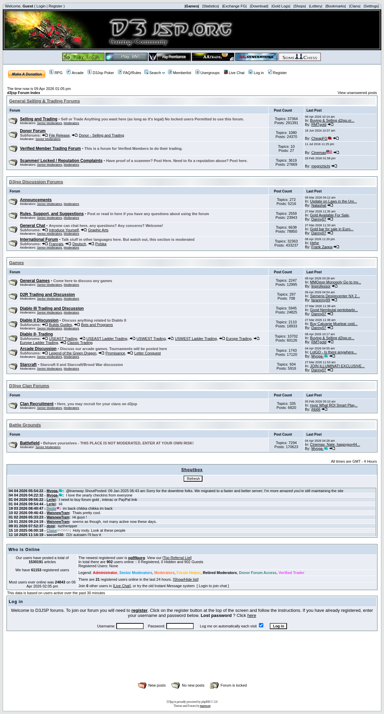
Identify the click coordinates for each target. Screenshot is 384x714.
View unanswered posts (357, 93)
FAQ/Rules (129, 73)
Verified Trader (291, 573)
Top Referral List (177, 558)
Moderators (71, 123)
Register (56, 6)
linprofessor (321, 286)
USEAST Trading (63, 339)
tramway (205, 706)
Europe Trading (238, 339)
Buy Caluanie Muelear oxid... (334, 324)
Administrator (105, 573)
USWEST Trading (151, 339)
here (251, 615)
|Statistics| (210, 6)
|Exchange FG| (234, 6)
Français (56, 244)
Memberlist (179, 73)
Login (41, 6)
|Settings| (371, 6)
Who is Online (24, 549)
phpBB (205, 701)
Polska (100, 244)
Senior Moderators (49, 123)
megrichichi (320, 166)
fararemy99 (320, 300)
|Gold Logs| (280, 6)
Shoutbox (191, 469)
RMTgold (319, 124)
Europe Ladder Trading (39, 343)
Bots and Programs (97, 325)
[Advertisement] (192, 664)
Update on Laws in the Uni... (333, 201)
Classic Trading (80, 343)
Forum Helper (188, 573)
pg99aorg (136, 558)
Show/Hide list (186, 579)
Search (152, 73)
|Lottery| (315, 6)
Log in (256, 73)
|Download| (259, 6)
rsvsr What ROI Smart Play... (333, 405)
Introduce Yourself (64, 230)
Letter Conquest (147, 353)
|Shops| (299, 6)
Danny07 (318, 219)
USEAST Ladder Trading (107, 339)
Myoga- (319, 356)
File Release (59, 135)
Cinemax (321, 153)
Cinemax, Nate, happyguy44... (335, 444)
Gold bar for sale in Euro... (331, 229)
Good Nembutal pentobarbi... (334, 310)
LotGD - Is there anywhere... (333, 352)
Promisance (115, 353)
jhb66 (315, 409)
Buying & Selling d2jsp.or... (332, 120)
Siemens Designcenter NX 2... (335, 296)
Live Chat (234, 73)
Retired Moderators (220, 573)
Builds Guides (60, 325)
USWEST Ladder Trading (196, 339)
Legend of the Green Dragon (72, 353)
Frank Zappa (321, 247)
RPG (56, 73)
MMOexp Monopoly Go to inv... (335, 282)
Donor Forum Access (258, 573)
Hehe (314, 243)
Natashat (318, 205)
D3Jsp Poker (101, 73)
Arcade (75, 73)
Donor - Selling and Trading (101, 135)
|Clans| (354, 6)
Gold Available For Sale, (330, 215)
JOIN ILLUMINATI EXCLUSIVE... (337, 366)
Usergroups (207, 73)
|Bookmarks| (336, 6)
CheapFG (321, 138)
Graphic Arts (98, 230)
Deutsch (79, 244)
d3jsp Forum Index (23, 93)
